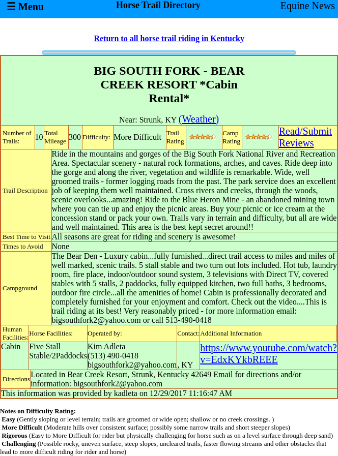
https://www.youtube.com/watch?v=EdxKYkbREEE (268, 353)
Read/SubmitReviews (305, 137)
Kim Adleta (106, 346)
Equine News (307, 5)
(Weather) (199, 119)
